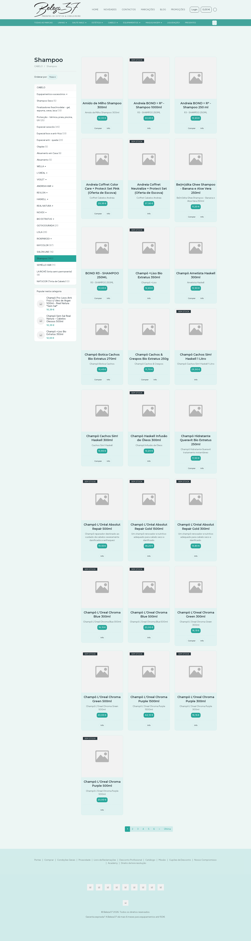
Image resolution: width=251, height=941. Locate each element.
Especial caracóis (48, 127)
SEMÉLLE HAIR (46, 265)
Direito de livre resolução (133, 863)
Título (52, 77)
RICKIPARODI (44, 238)
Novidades (110, 9)
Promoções (178, 9)
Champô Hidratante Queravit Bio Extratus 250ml (195, 440)
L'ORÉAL (42, 173)
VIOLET (42, 179)
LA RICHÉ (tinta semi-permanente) (54, 273)
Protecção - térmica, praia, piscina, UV (55, 119)
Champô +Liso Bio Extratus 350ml (56, 333)
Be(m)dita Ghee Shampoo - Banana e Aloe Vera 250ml (195, 189)
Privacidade (84, 860)
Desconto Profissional (130, 860)
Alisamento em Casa (49, 153)
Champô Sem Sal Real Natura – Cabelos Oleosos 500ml (58, 318)
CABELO (113, 22)
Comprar (98, 128)
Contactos (129, 9)
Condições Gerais (66, 860)
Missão (162, 860)
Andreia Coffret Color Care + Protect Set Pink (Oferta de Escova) (102, 189)
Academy (113, 863)
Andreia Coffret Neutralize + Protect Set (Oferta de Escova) (149, 189)
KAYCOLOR (45, 245)
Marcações (148, 9)
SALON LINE (45, 252)
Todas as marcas (43, 22)
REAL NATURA (45, 205)
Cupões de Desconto (180, 860)
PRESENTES (190, 22)
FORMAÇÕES (40, 29)
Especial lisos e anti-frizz (51, 133)
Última (167, 829)
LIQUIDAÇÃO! (173, 22)
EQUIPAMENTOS (131, 22)
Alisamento (44, 159)
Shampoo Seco (46, 100)
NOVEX (42, 212)
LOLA (42, 232)
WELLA (41, 166)
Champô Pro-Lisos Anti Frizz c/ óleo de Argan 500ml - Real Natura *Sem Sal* (59, 301)
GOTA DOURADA (47, 225)
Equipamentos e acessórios (52, 94)
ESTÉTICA (97, 22)
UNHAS (62, 22)
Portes (37, 860)
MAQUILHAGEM (154, 22)
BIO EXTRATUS (45, 219)
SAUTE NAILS (79, 22)
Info (108, 128)
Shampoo (48, 59)
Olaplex (42, 146)
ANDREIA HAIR (45, 186)
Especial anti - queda (50, 140)
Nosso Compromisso (205, 860)
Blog (163, 9)
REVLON (42, 192)
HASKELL (42, 199)
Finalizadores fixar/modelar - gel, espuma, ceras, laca (53, 109)
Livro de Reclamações (105, 860)
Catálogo (150, 860)
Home (95, 9)
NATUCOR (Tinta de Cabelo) (53, 281)
